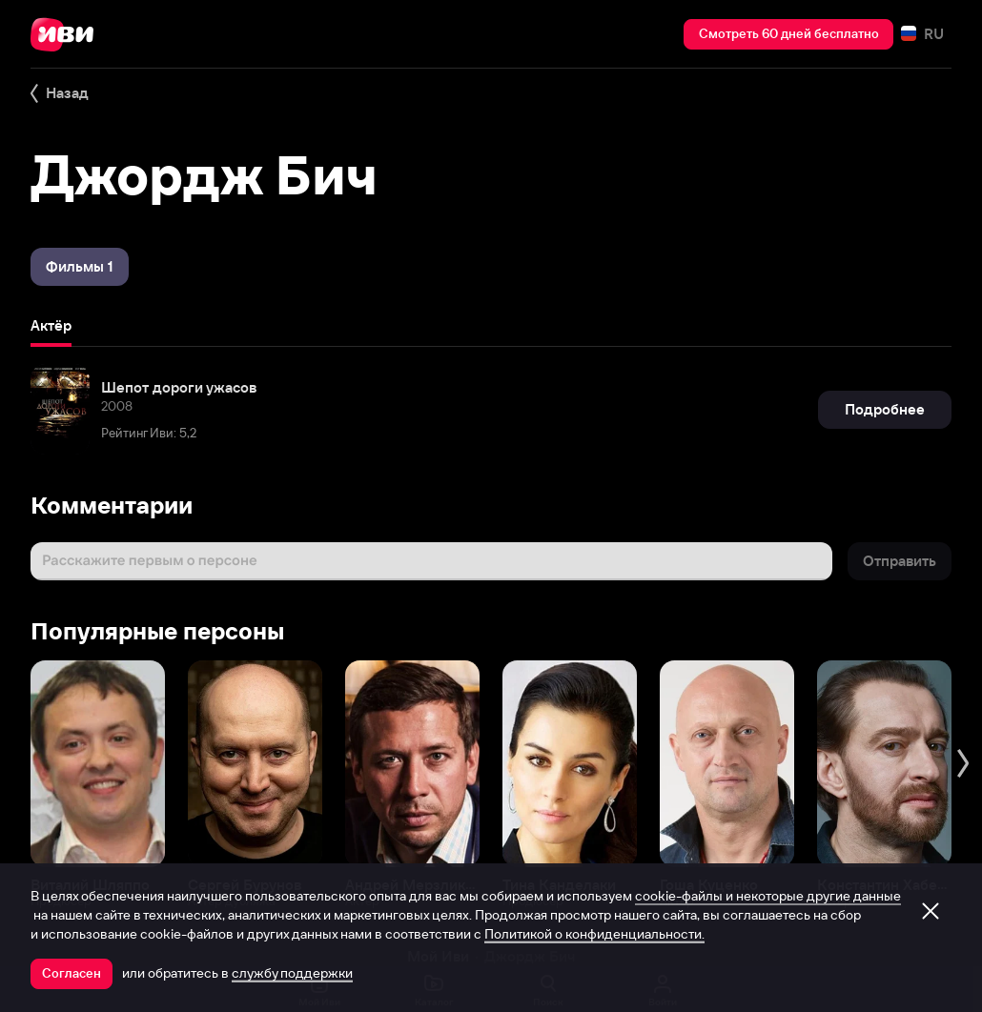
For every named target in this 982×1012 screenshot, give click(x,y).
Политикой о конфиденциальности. (594, 933)
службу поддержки (292, 973)
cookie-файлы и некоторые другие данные (768, 895)
